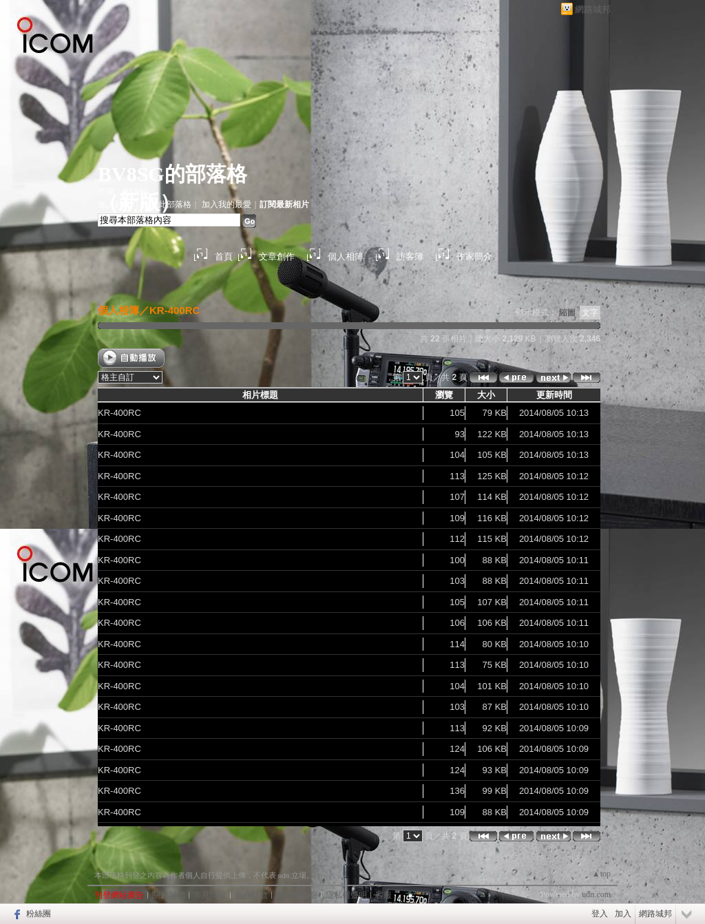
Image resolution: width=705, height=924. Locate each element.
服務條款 (251, 895)
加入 (623, 913)
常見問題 (210, 895)
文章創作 (277, 256)
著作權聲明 (296, 895)
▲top (601, 874)
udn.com (596, 894)
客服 (383, 895)
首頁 (224, 256)
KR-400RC (174, 310)
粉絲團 (38, 913)
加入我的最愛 (226, 204)
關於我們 (168, 895)
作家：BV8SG (123, 191)
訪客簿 (410, 256)
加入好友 (114, 204)
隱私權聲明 (346, 895)
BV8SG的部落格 (172, 173)
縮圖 (567, 312)
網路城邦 (593, 9)
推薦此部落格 (166, 204)
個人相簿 (346, 256)
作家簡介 (474, 256)
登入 (599, 913)
